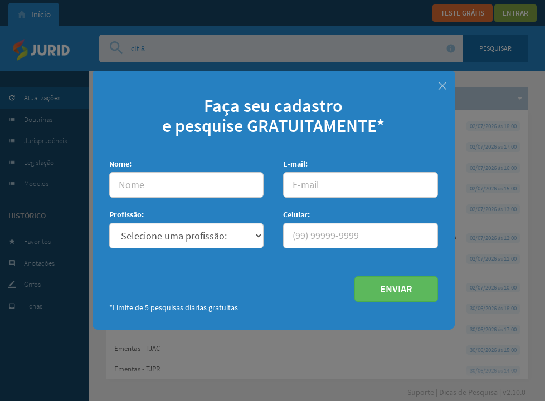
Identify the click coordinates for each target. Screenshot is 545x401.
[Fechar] (442, 84)
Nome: (120, 164)
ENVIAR (396, 288)
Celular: (296, 214)
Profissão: (126, 214)
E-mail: (295, 164)
